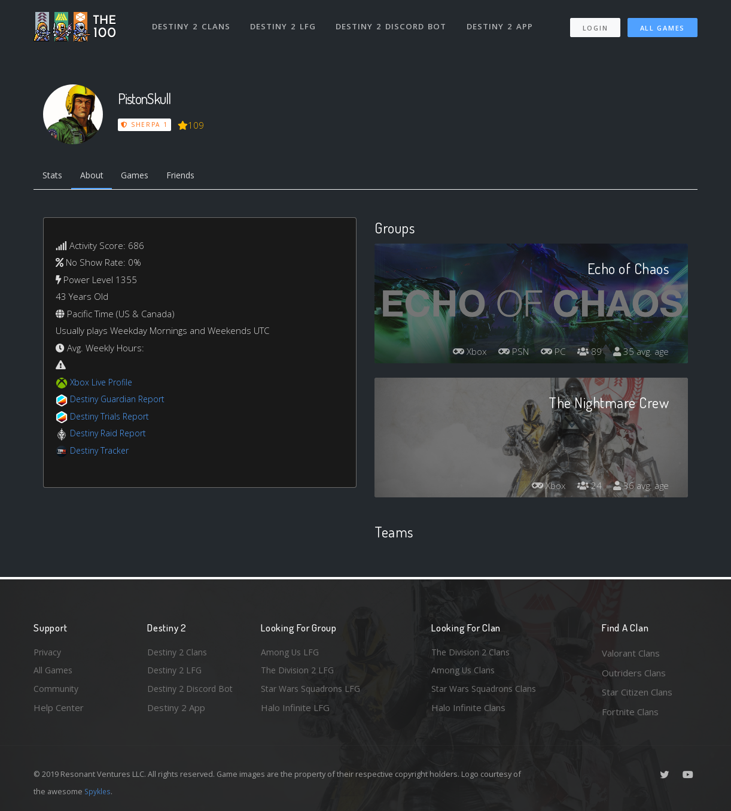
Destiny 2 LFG (284, 22)
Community (56, 692)
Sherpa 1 (144, 124)
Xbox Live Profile (103, 384)
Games (142, 177)
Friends (191, 177)
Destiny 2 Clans (191, 22)
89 (586, 353)
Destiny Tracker (101, 452)
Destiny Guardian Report (120, 401)
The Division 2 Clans (472, 653)
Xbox (460, 353)
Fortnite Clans (630, 712)
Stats (54, 177)
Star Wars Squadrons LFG (313, 692)
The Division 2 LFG (299, 673)
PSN (506, 353)
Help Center (58, 712)
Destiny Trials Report (112, 418)
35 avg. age (640, 353)
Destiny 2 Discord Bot (393, 22)
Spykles (98, 791)
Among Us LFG (291, 653)
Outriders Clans (634, 673)
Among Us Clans (464, 673)
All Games (662, 24)
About (96, 177)
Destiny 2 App (501, 22)
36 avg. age (640, 487)
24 (586, 487)
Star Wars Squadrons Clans (486, 692)
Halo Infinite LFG (295, 712)
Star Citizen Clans (637, 692)
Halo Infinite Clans (468, 712)
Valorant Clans (631, 653)
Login (595, 24)
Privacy (48, 653)
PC (548, 353)
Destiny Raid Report (110, 435)
